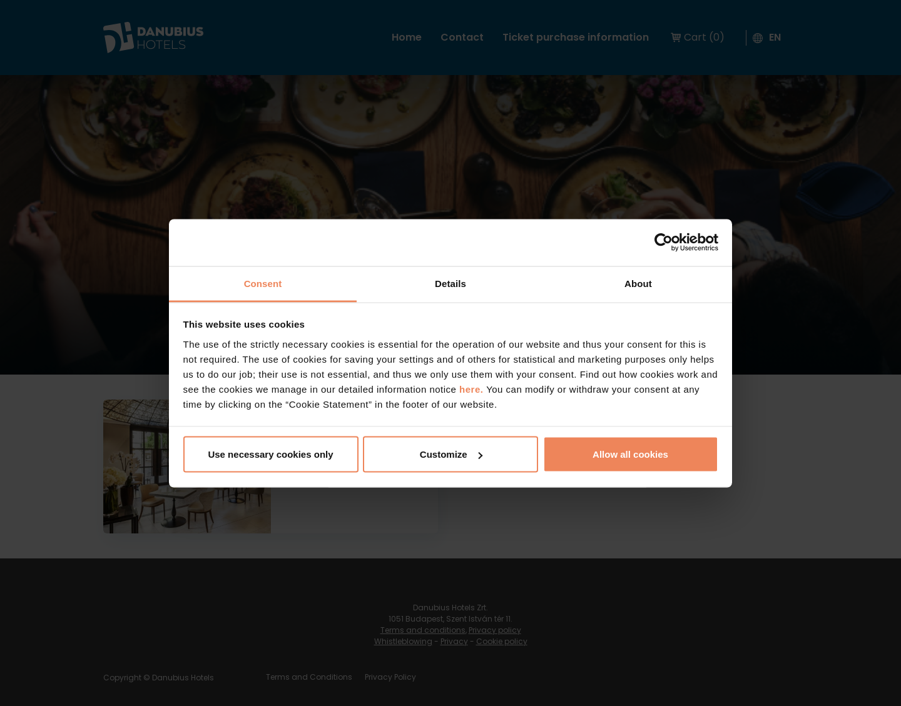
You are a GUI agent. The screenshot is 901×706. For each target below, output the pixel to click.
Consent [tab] (263, 283)
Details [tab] (450, 283)
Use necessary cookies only (270, 454)
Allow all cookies (630, 454)
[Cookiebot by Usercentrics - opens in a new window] (663, 242)
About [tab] (638, 283)
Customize (451, 454)
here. (472, 388)
